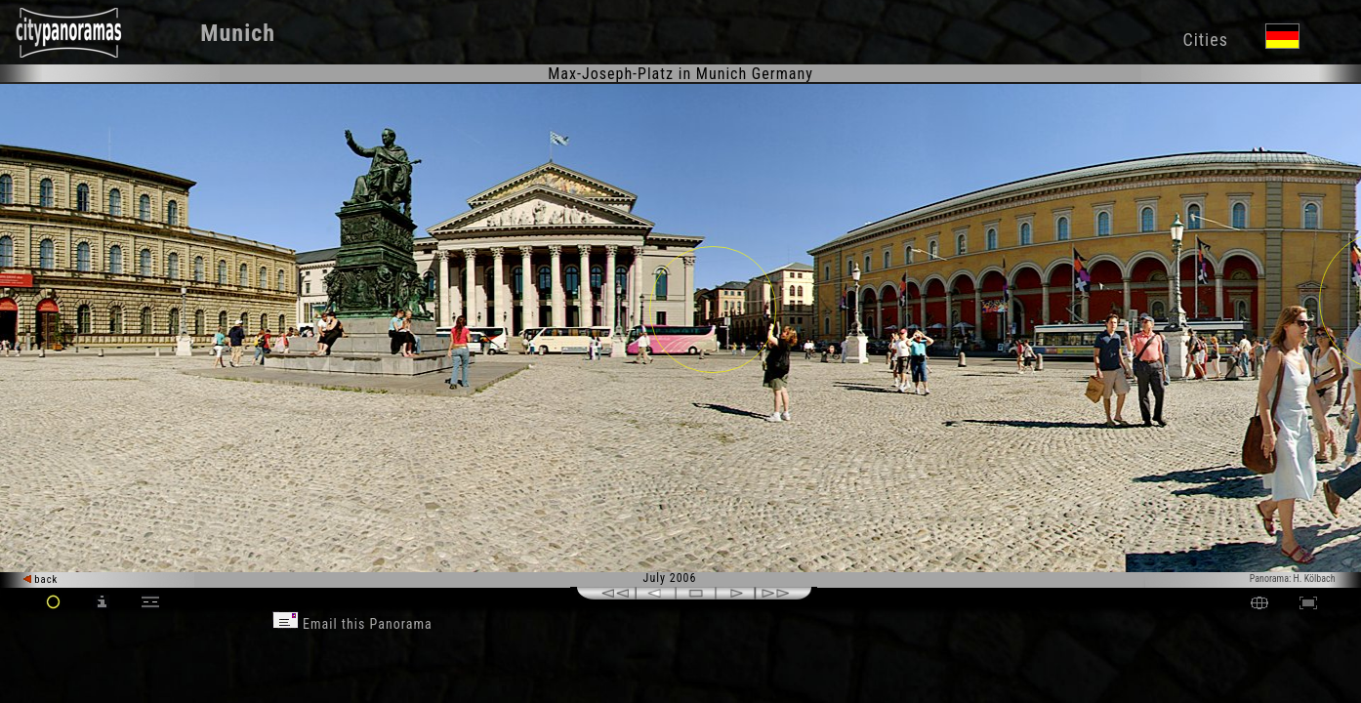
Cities (1204, 39)
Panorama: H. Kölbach (1293, 578)
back (41, 579)
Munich (237, 33)
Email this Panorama (352, 624)
